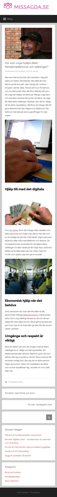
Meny (8, 19)
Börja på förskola (13, 472)
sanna (35, 71)
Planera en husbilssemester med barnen (23, 435)
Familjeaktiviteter (15, 382)
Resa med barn (12, 481)
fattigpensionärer (30, 315)
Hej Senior (14, 230)
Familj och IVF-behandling (16, 451)
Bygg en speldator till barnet (18, 455)
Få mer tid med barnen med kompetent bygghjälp (27, 447)
